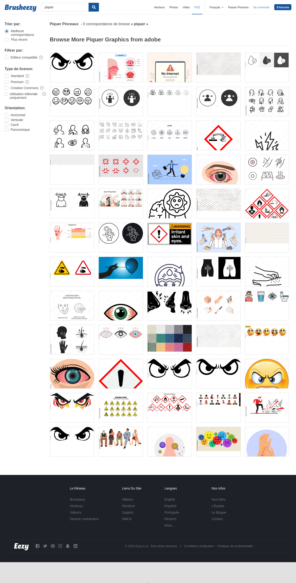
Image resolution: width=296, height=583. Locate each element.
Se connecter (261, 7)
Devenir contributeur (84, 519)
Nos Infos (218, 499)
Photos (173, 7)
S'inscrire (283, 7)
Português (171, 512)
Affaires (127, 499)
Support (127, 512)
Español (170, 506)
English (169, 499)
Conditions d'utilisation (199, 546)
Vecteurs (159, 7)
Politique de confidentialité (235, 546)
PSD (197, 7)
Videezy (75, 512)
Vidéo (186, 7)
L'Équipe (218, 506)
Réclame (128, 506)
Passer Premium (238, 7)
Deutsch (170, 519)
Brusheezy (77, 499)
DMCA (127, 519)
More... (169, 525)
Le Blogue (219, 512)
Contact (217, 519)
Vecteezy (76, 506)
